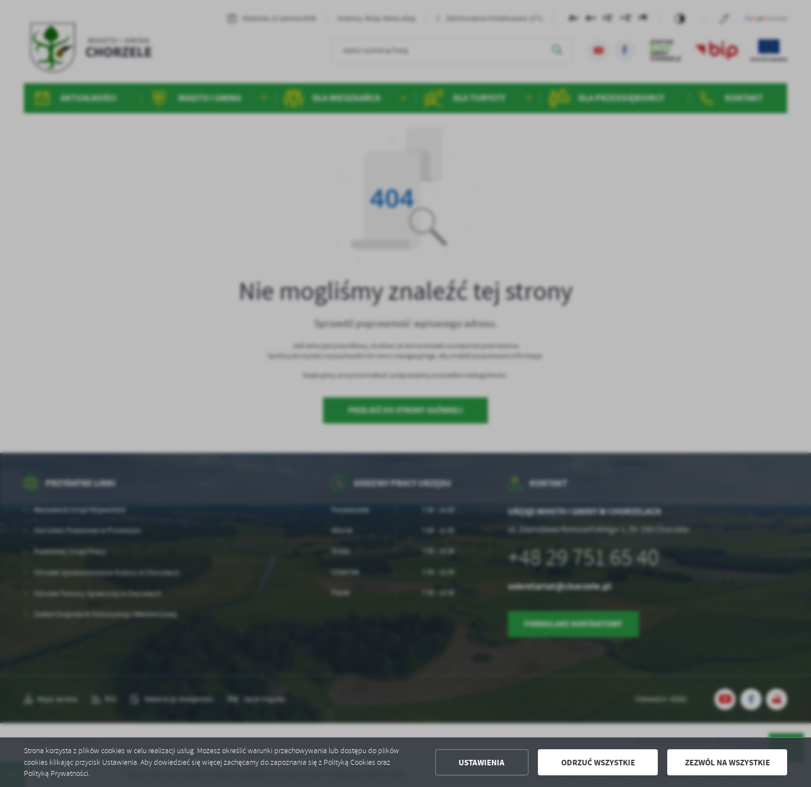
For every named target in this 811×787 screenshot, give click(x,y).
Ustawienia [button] (482, 762)
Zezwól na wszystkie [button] (727, 762)
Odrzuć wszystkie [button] (598, 762)
